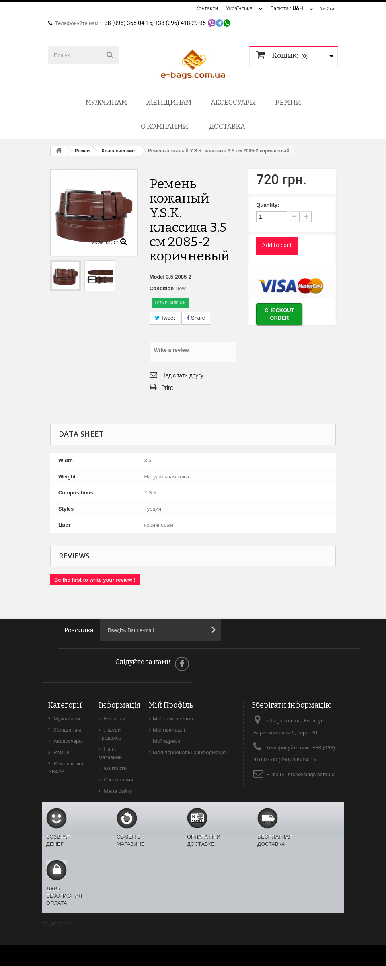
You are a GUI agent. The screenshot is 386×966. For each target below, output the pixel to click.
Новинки (114, 719)
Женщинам (168, 102)
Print (167, 387)
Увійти (326, 8)
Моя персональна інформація (189, 752)
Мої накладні (169, 730)
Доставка (227, 126)
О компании (164, 126)
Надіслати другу (182, 375)
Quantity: (267, 205)
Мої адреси (167, 741)
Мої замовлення (173, 719)
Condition (162, 288)
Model (157, 277)
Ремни (288, 102)
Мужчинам (106, 102)
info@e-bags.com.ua (310, 774)
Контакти (205, 8)
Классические (118, 151)
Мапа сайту (117, 791)
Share (196, 318)
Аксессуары (233, 102)
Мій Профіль (171, 705)
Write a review (171, 350)
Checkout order (279, 314)
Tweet (165, 318)
